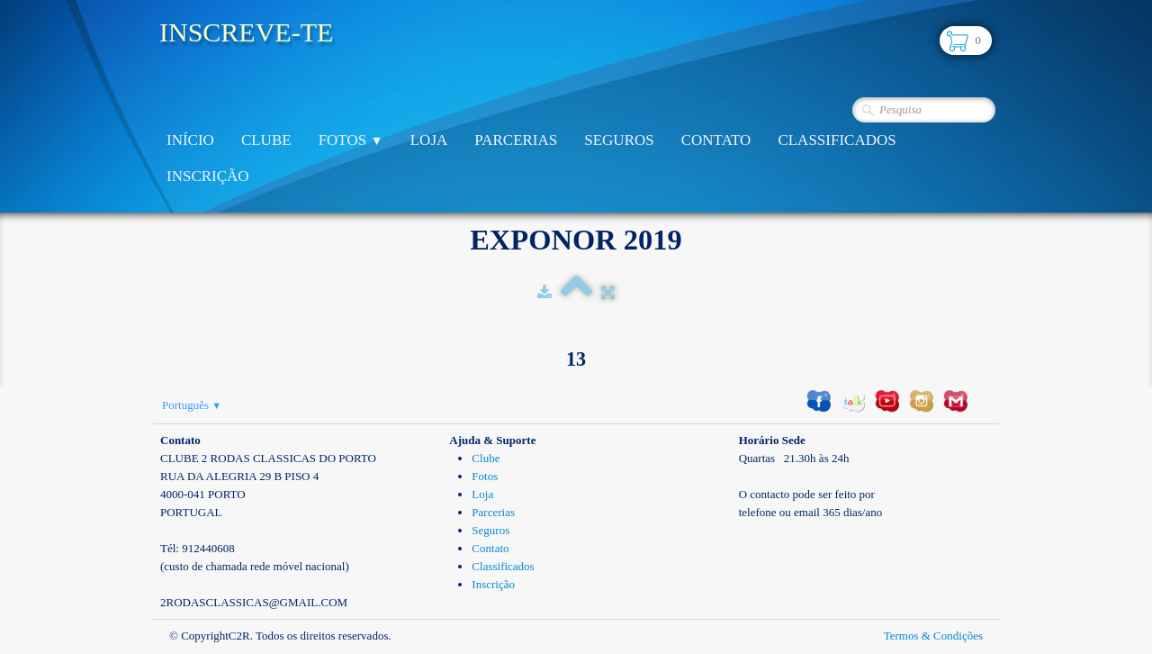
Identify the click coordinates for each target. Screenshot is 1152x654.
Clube (266, 140)
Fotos (351, 140)
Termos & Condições (933, 635)
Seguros (618, 140)
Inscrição (207, 176)
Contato (716, 140)
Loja (429, 140)
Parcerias (515, 140)
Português (191, 405)
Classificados (837, 140)
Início (190, 140)
